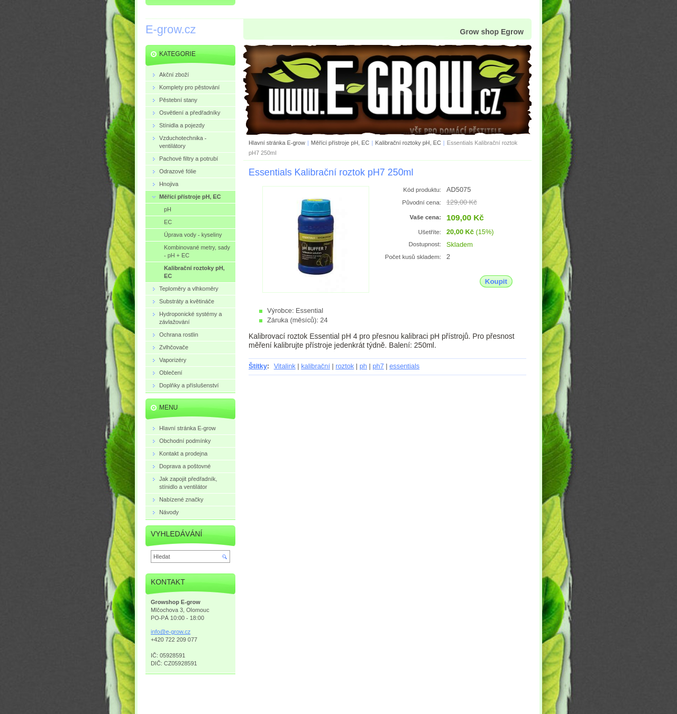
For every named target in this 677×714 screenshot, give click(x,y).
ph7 (377, 366)
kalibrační (315, 366)
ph (363, 366)
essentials (404, 366)
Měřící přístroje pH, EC (341, 143)
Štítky (258, 366)
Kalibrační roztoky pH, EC (408, 143)
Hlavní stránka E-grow (277, 143)
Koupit (496, 281)
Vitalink (285, 366)
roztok (344, 366)
